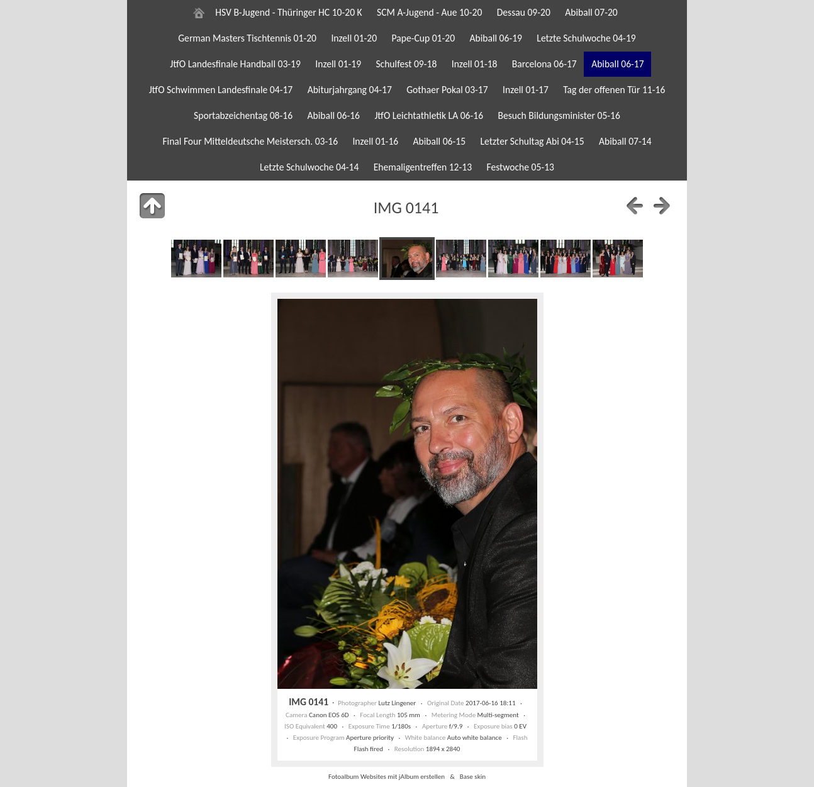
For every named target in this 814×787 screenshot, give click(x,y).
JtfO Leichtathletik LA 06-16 (428, 115)
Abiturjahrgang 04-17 (350, 90)
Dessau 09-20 (523, 12)
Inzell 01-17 (526, 90)
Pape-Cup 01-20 (423, 38)
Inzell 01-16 (375, 141)
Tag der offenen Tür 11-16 (614, 90)
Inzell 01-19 (338, 64)
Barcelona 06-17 (544, 64)
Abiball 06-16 (333, 115)
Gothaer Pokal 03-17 (447, 90)
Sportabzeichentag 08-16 (243, 115)
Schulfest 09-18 (406, 64)
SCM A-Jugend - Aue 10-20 (429, 12)
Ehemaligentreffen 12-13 (423, 167)
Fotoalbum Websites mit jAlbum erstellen (386, 776)
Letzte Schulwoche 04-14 (309, 167)
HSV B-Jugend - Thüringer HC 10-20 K (288, 12)
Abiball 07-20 (591, 12)
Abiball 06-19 (495, 38)
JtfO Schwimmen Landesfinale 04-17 (221, 90)
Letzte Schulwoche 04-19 (586, 38)
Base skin (473, 776)
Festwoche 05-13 (520, 167)
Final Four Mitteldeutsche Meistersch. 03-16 (250, 141)
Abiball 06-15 (439, 141)
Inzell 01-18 (475, 64)
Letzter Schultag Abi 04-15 (532, 141)
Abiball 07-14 (625, 141)
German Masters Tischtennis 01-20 (247, 38)
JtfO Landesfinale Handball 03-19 (235, 64)
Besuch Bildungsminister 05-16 (559, 115)
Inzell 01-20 (354, 38)
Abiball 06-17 (617, 64)
